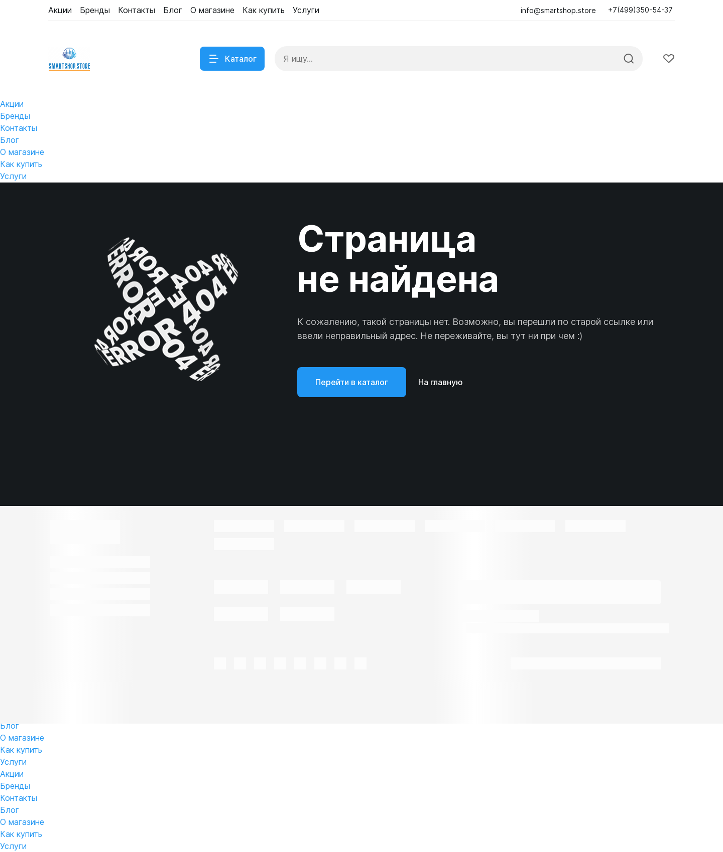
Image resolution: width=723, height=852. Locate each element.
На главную (440, 382)
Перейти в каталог (351, 382)
